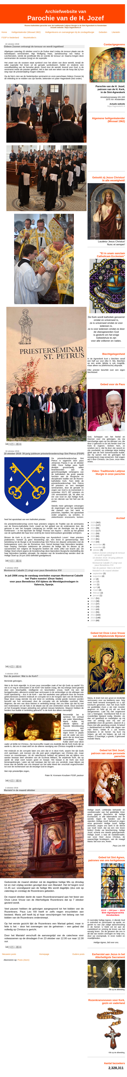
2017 (93, 598)
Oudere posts (78, 954)
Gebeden (103, 32)
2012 (93, 612)
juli (94, 579)
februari (97, 593)
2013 (93, 609)
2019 (93, 539)
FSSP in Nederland (10, 37)
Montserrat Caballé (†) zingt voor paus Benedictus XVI (33, 570)
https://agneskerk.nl (116, 106)
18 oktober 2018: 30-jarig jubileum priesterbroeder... (107, 559)
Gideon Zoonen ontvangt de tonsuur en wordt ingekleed (34, 46)
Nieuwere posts (9, 954)
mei (95, 584)
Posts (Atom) (23, 960)
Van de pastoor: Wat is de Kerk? (21, 676)
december (98, 544)
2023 (93, 528)
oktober (96, 550)
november (98, 547)
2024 (93, 525)
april (95, 587)
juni (95, 582)
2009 (93, 620)
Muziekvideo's (29, 37)
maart (96, 590)
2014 (93, 607)
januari (96, 595)
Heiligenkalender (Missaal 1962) (26, 32)
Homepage (44, 954)
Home (4, 32)
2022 (93, 531)
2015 (93, 604)
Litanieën (116, 32)
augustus (97, 576)
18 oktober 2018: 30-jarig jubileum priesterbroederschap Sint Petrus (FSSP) (44, 453)
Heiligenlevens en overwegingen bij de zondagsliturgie (69, 32)
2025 (93, 522)
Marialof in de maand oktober (19, 790)
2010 (93, 618)
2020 (93, 536)
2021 (93, 533)
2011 (93, 615)
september (98, 573)
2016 (93, 601)
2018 (93, 542)
